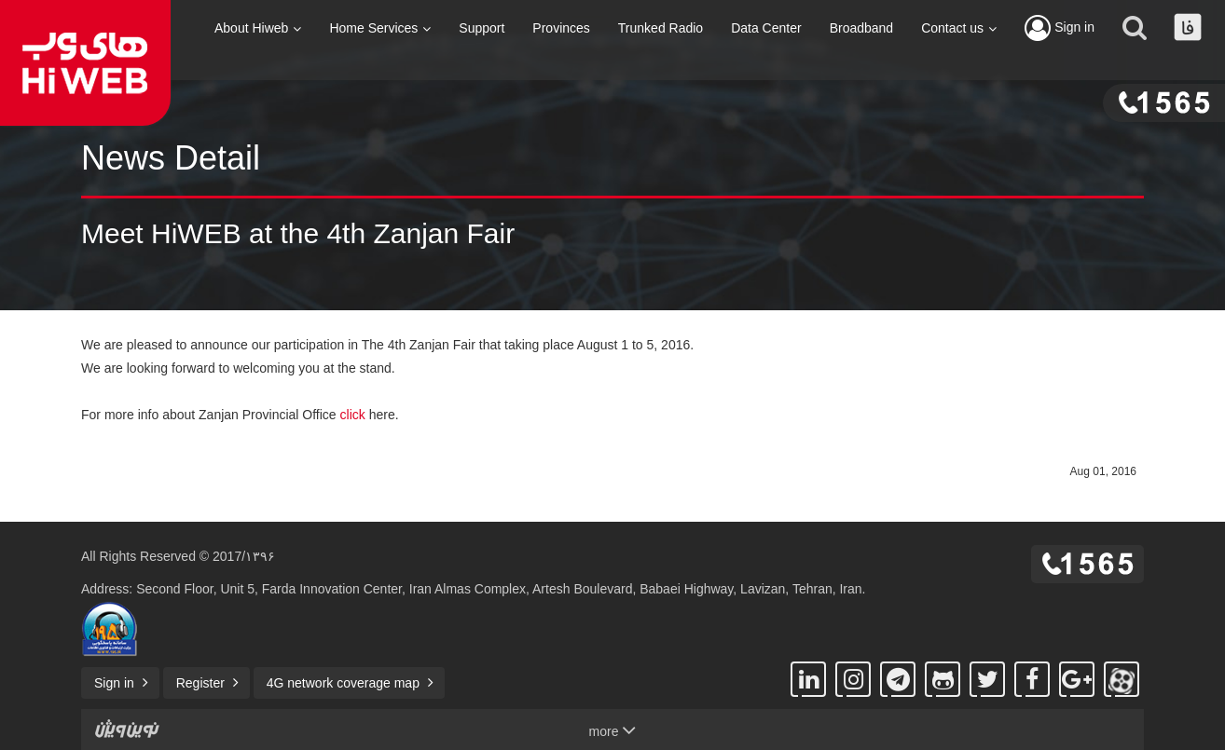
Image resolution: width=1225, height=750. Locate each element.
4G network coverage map (343, 682)
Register (200, 682)
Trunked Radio (660, 27)
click (352, 414)
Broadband (862, 27)
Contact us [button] (959, 27)
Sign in (1059, 28)
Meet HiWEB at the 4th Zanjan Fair (298, 233)
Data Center (766, 27)
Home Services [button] (380, 27)
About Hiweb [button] (257, 27)
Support (481, 27)
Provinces (560, 27)
